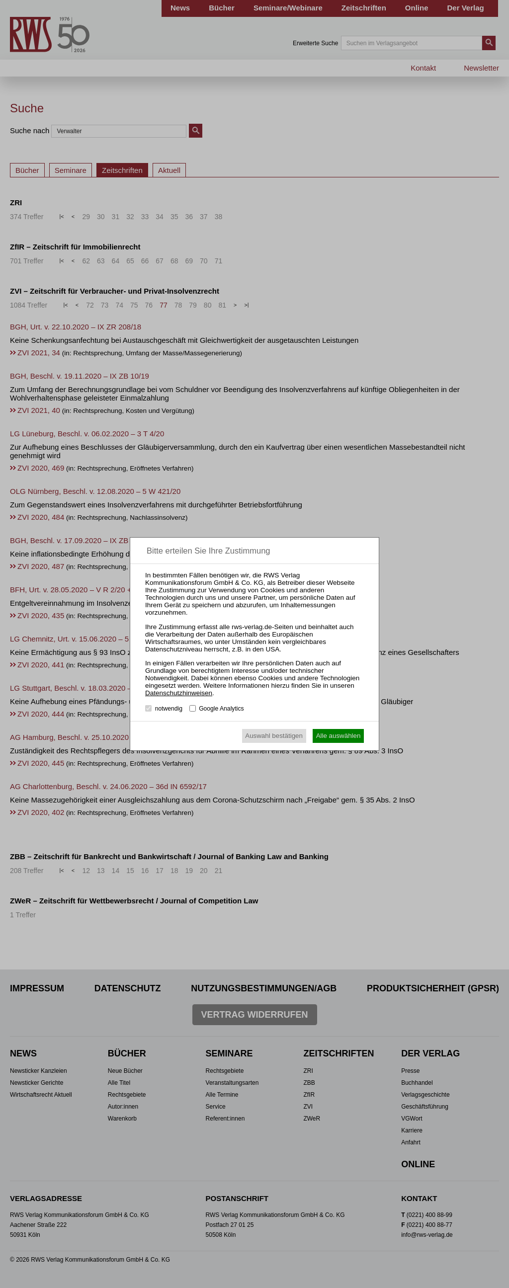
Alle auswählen (338, 735)
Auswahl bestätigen (274, 735)
